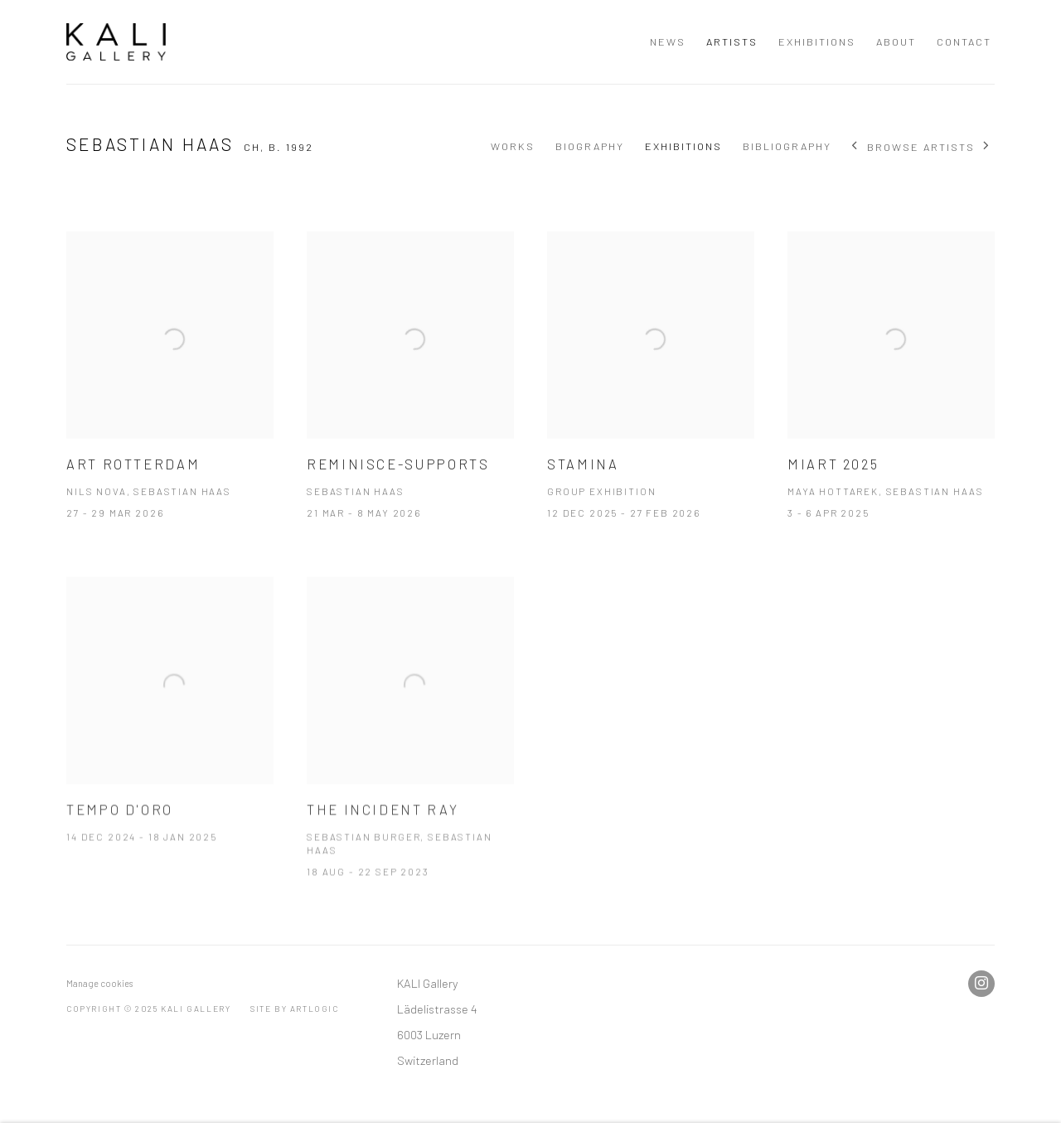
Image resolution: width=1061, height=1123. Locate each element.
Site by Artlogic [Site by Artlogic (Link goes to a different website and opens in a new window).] (294, 1009)
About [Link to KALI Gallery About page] (896, 41)
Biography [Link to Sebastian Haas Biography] (589, 146)
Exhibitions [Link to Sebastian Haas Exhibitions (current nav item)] (683, 146)
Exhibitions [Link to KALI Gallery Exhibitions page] (816, 41)
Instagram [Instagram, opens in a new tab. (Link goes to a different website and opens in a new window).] (981, 983)
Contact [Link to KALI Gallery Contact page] (964, 41)
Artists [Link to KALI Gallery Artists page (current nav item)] (732, 41)
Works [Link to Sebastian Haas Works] (513, 146)
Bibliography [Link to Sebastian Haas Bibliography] (787, 146)
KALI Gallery (116, 42)
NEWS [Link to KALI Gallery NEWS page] (668, 41)
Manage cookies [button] (99, 983)
